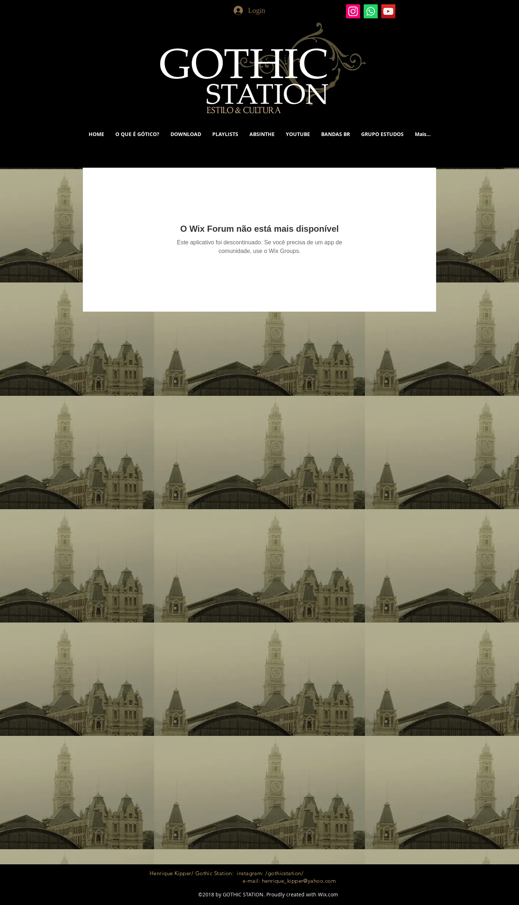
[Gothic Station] (353, 11)
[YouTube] (388, 11)
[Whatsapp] (371, 11)
